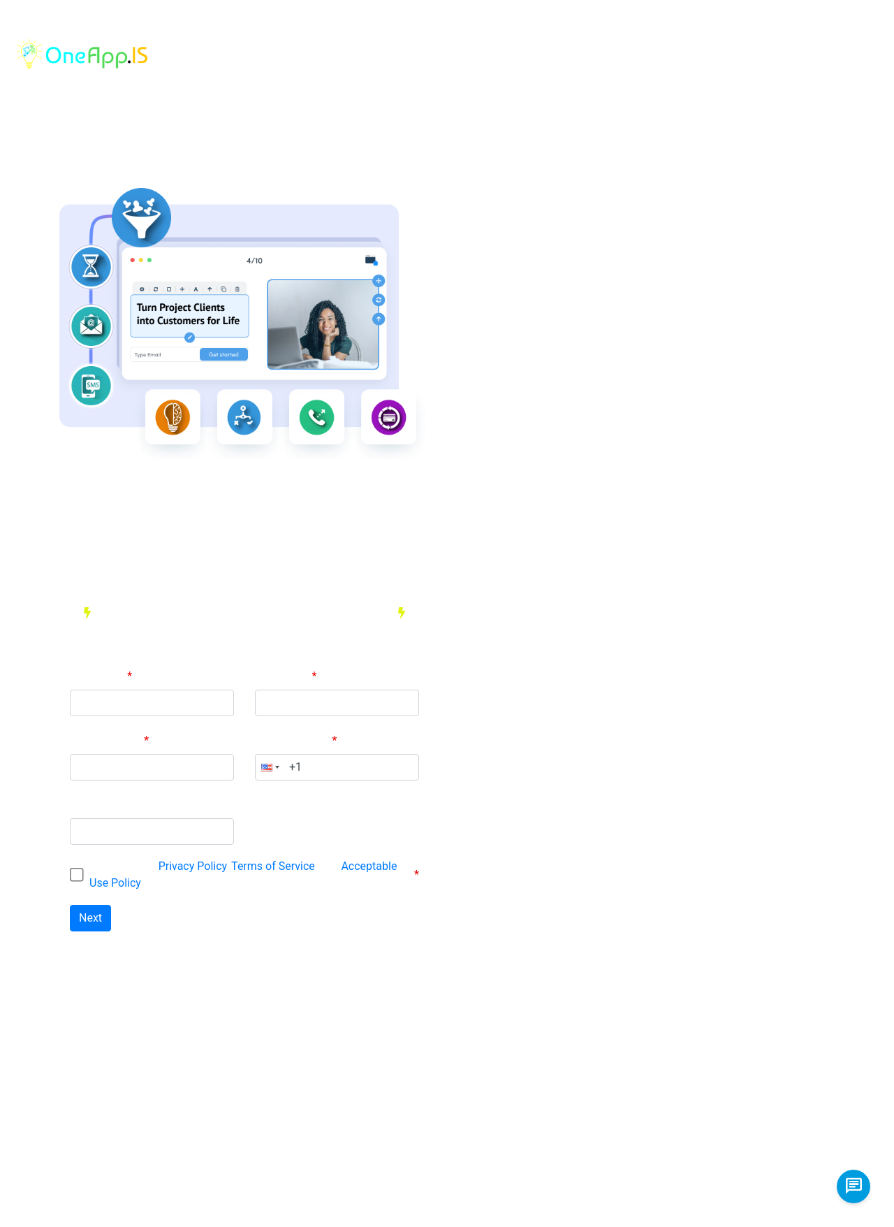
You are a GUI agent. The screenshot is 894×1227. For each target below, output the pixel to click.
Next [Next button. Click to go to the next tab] (90, 917)
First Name (98, 676)
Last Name (283, 676)
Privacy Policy (193, 866)
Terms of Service (273, 866)
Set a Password (108, 804)
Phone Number (293, 740)
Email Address (107, 740)
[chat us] (853, 1186)
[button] (269, 767)
